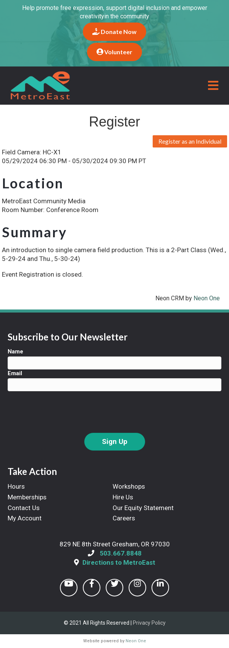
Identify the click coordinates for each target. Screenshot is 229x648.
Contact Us (24, 508)
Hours (16, 486)
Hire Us (123, 497)
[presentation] (66, 412)
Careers (124, 518)
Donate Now (114, 31)
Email (15, 373)
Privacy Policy (149, 623)
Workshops (129, 486)
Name (15, 351)
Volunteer (114, 51)
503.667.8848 (121, 553)
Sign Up (114, 441)
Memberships (27, 497)
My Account (25, 518)
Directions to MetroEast (118, 562)
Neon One (207, 298)
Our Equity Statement (143, 508)
